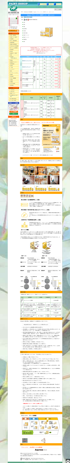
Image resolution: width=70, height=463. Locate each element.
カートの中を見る (43, 4)
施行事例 (25, 28)
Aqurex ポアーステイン (28, 304)
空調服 (11, 81)
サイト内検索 (58, 9)
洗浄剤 (11, 65)
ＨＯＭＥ (39, 6)
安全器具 (11, 76)
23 (9, 23)
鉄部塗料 (11, 49)
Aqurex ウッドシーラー (27, 60)
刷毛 (11, 71)
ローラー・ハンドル (14, 72)
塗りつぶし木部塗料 (14, 47)
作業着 (11, 79)
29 (17, 23)
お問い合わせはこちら (41, 53)
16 (9, 21)
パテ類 (11, 67)
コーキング (12, 69)
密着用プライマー (13, 62)
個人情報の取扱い (13, 98)
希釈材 (11, 60)
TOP (22, 11)
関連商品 (25, 39)
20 (15, 21)
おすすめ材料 (12, 83)
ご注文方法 (45, 6)
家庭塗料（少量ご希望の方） (14, 57)
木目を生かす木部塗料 (14, 46)
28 (16, 23)
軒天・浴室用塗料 (13, 40)
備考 (24, 41)
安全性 (24, 30)
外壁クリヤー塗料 (13, 37)
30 (9, 25)
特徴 (24, 24)
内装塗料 (11, 38)
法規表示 (50, 6)
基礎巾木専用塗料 (13, 44)
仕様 (24, 22)
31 (10, 25)
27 (15, 23)
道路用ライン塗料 (13, 53)
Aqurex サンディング (26, 66)
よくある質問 (56, 6)
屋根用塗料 (12, 42)
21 (16, 21)
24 (10, 23)
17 (10, 21)
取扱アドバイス (26, 37)
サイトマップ (59, 4)
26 (13, 23)
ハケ (52, 304)
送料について (12, 93)
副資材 (11, 74)
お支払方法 (12, 91)
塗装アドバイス (26, 35)
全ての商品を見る (12, 30)
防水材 (11, 51)
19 (13, 21)
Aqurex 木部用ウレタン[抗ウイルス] (38, 459)
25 (12, 23)
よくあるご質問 (13, 100)
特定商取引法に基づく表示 (14, 96)
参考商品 (11, 85)
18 (12, 21)
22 (17, 21)
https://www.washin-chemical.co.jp (37, 458)
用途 (24, 26)
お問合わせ (51, 4)
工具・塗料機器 (13, 78)
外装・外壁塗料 (13, 35)
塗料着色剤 (12, 63)
